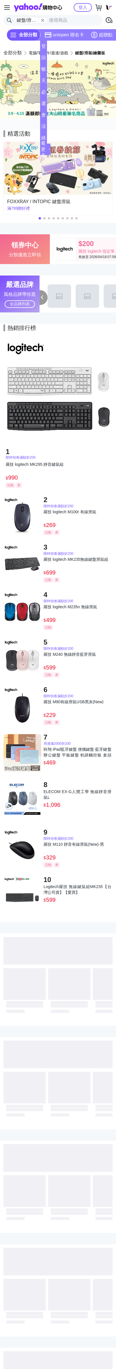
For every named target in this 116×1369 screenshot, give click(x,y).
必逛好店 (43, 94)
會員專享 (43, 116)
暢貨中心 (43, 71)
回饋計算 (43, 59)
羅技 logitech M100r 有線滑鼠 (70, 512)
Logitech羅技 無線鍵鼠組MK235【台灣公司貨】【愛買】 (77, 889)
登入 (82, 7)
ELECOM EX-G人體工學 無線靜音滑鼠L (77, 794)
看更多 (45, 149)
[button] (52, 113)
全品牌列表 (20, 304)
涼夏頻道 (43, 128)
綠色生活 (43, 139)
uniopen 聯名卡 (64, 34)
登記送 (43, 48)
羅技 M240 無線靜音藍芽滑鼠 (70, 654)
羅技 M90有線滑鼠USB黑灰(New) (73, 702)
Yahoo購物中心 (38, 7)
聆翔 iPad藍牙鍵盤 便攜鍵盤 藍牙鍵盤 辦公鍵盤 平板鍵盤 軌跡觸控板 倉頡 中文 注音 (77, 752)
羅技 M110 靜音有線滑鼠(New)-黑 (74, 844)
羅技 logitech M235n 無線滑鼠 (70, 607)
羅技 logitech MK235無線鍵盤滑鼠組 (76, 559)
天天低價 (43, 82)
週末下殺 (43, 105)
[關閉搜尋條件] (42, 20)
